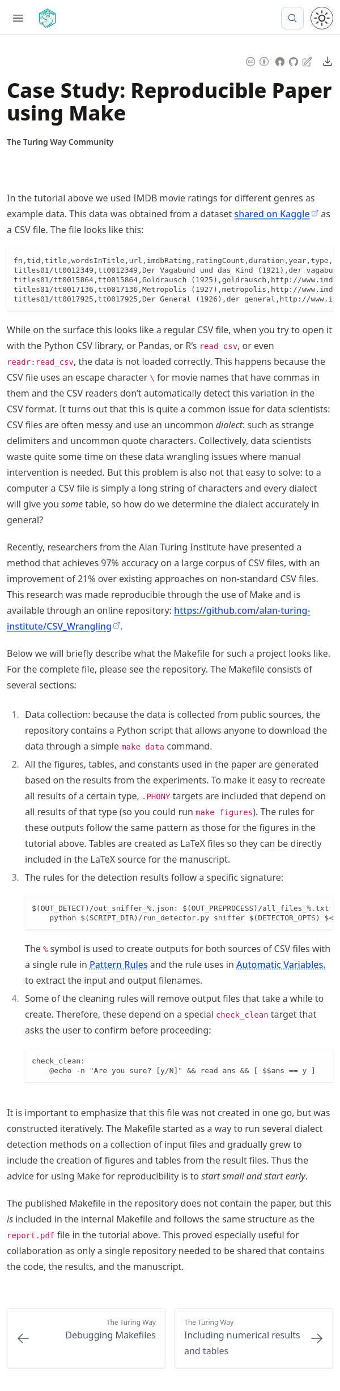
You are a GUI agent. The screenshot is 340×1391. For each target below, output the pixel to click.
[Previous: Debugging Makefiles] (86, 1338)
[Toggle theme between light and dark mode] (322, 18)
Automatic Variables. (281, 964)
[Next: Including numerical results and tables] (254, 1338)
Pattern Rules (119, 964)
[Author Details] (60, 142)
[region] (170, 280)
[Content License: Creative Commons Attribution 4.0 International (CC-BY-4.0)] (257, 60)
